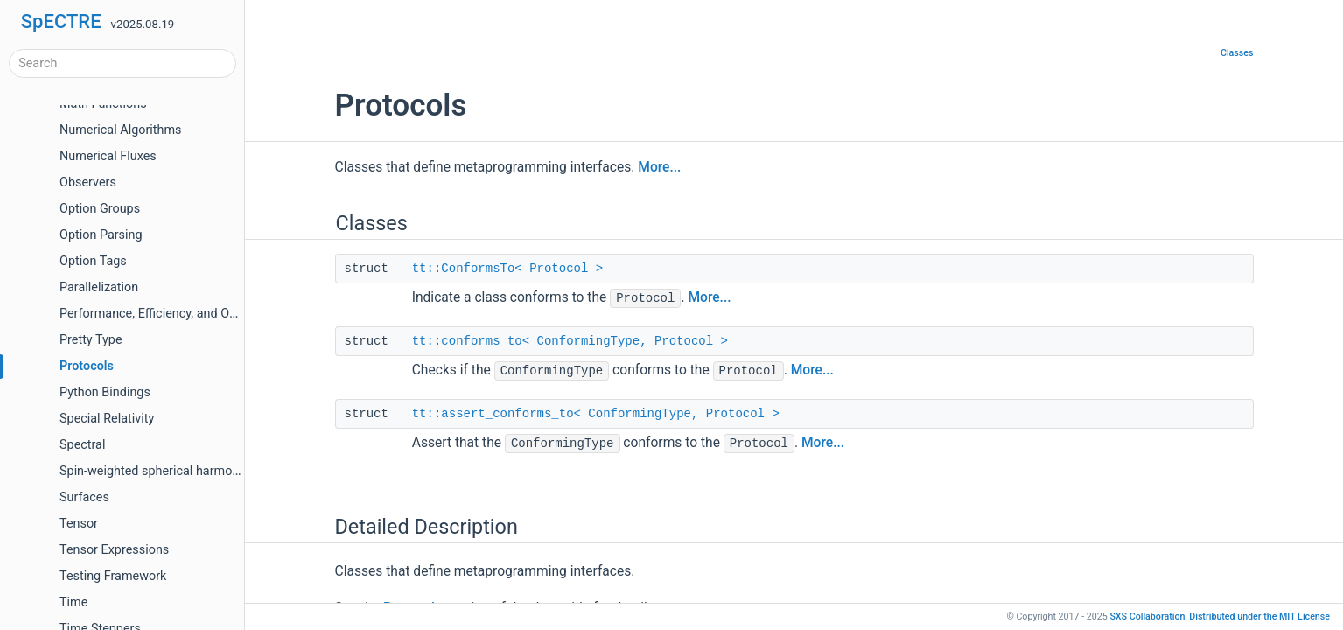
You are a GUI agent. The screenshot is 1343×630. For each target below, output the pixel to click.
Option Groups (99, 208)
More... (659, 167)
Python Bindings (104, 392)
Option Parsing (101, 235)
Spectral (82, 445)
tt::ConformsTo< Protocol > (507, 269)
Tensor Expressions (114, 549)
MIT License (1259, 616)
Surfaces (84, 497)
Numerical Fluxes (108, 156)
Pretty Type (90, 339)
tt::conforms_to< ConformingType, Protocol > (570, 341)
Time (73, 602)
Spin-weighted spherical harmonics (157, 471)
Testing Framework (112, 576)
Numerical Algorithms (120, 129)
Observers (87, 182)
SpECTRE (61, 21)
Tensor (78, 523)
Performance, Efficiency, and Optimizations (178, 313)
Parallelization (98, 287)
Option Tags (93, 261)
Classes (1237, 53)
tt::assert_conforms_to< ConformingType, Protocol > (596, 414)
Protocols (86, 366)
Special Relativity (106, 418)
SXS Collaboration (1147, 616)
